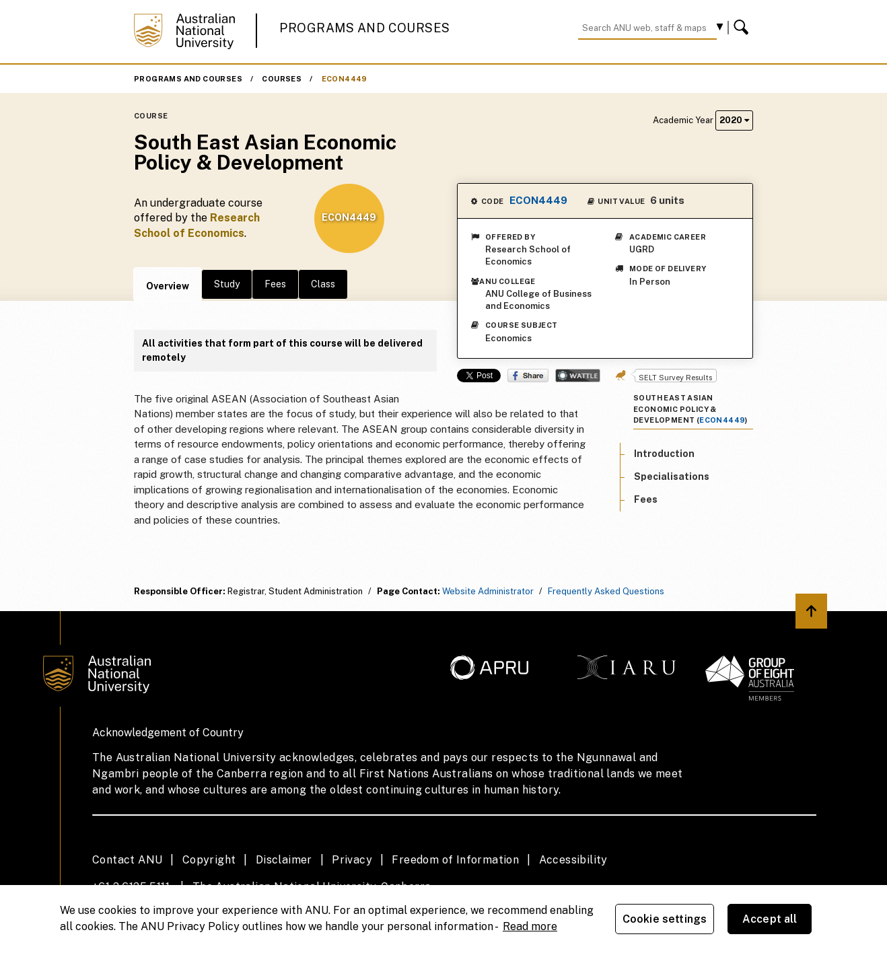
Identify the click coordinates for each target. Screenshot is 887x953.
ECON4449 (344, 79)
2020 (734, 120)
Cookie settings (665, 919)
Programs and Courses (364, 28)
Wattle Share (577, 375)
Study (227, 284)
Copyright (209, 859)
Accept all (769, 919)
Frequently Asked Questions (606, 591)
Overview (167, 286)
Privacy (352, 859)
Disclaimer (284, 859)
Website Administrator (488, 591)
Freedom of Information (455, 859)
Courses (281, 79)
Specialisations (671, 476)
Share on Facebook (527, 375)
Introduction (664, 453)
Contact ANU (127, 859)
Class (323, 284)
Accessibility (573, 859)
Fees (275, 284)
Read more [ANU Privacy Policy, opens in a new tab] (530, 926)
